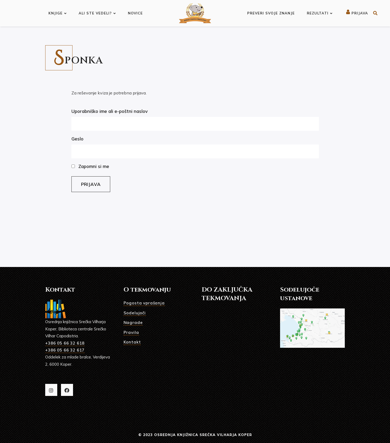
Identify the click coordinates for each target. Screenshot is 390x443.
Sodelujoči (135, 312)
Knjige (57, 13)
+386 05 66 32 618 (65, 343)
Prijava (357, 13)
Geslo (77, 139)
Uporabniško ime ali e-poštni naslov (109, 111)
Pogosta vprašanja (144, 302)
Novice (135, 13)
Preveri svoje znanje (271, 13)
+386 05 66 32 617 (65, 350)
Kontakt (132, 342)
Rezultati (319, 13)
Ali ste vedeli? (97, 13)
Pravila (131, 332)
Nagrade (133, 322)
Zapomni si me (90, 166)
